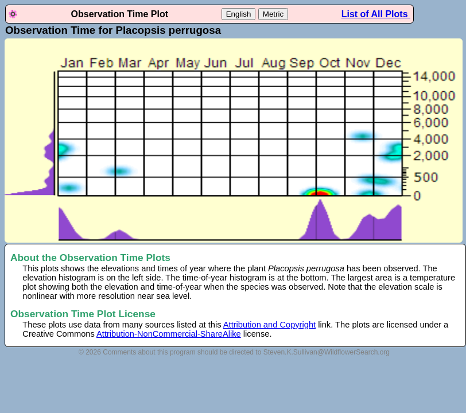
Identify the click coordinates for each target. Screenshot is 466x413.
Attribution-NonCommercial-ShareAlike (168, 333)
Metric (273, 14)
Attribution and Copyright (269, 324)
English (238, 14)
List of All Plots (375, 14)
